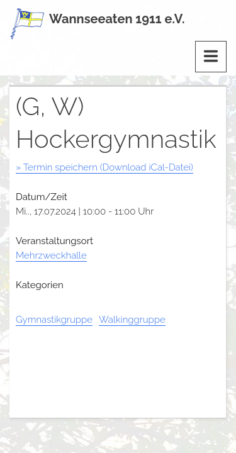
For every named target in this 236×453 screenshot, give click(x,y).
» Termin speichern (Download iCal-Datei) (104, 167)
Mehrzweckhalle (51, 255)
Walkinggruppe (132, 319)
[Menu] (211, 56)
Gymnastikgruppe (54, 319)
